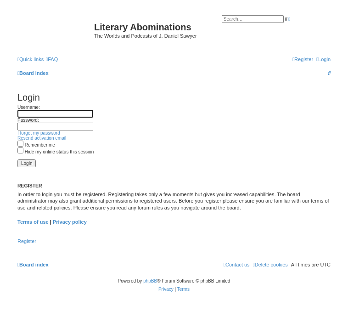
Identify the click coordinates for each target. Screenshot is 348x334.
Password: (28, 120)
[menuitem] (52, 59)
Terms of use (33, 222)
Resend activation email (41, 138)
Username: (28, 107)
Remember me (36, 144)
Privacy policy (70, 222)
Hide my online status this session (55, 151)
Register (26, 241)
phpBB (150, 280)
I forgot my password (38, 133)
